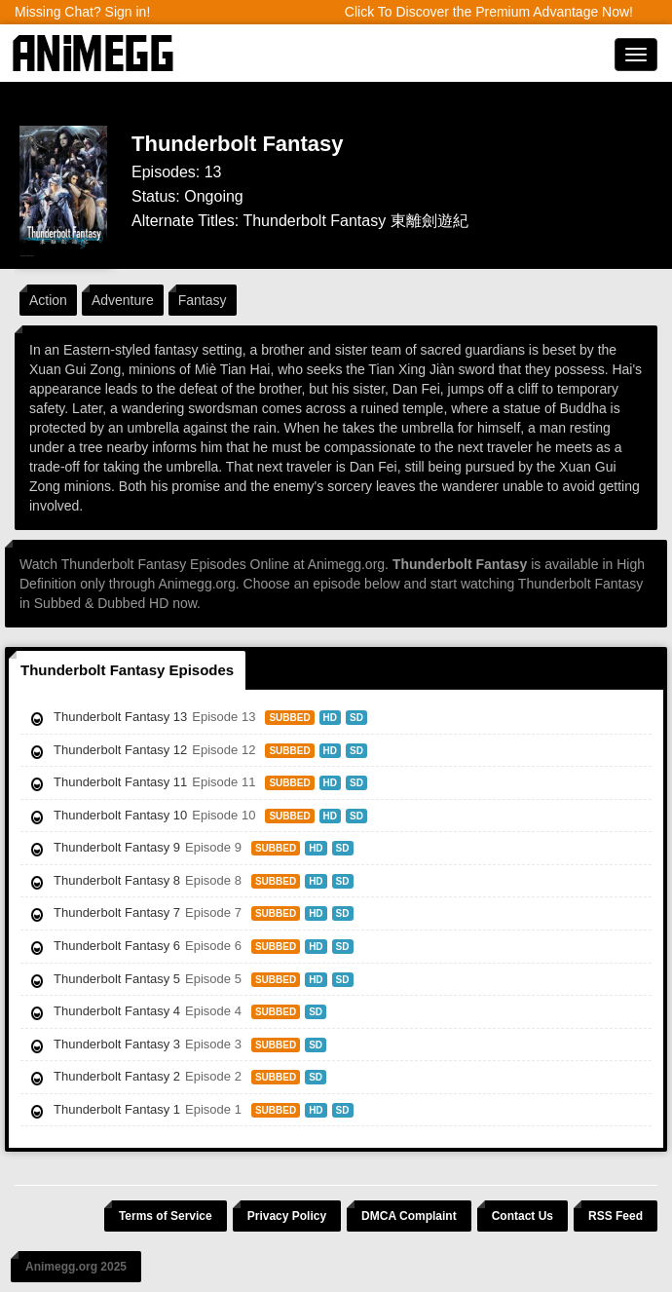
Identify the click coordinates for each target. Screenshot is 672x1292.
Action (48, 300)
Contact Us (522, 1216)
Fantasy (202, 300)
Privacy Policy (286, 1216)
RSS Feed (615, 1216)
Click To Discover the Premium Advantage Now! (489, 11)
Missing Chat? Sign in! (82, 11)
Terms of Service (165, 1216)
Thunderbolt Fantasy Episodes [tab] (127, 670)
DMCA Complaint (409, 1216)
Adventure (123, 300)
